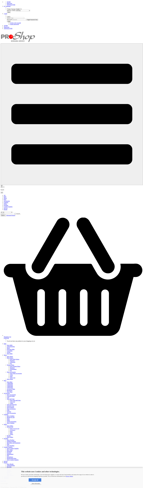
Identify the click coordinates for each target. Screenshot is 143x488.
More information (36, 483)
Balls (5, 196)
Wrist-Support (10, 407)
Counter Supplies (8, 206)
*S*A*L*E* (10, 427)
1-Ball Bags (10, 383)
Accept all (35, 480)
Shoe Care (12, 377)
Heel (11, 376)
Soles (11, 375)
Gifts (8, 410)
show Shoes (10, 356)
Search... (18, 213)
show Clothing (10, 416)
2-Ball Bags (10, 384)
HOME (9, 2)
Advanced (12, 362)
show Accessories (11, 394)
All (4, 195)
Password (9, 19)
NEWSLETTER (11, 4)
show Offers (10, 426)
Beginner (12, 360)
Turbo (11, 403)
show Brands (10, 464)
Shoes (5, 198)
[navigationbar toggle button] (72, 114)
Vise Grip (12, 401)
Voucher (9, 411)
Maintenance (10, 454)
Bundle (9, 435)
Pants (8, 418)
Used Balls (9, 350)
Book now (9, 3)
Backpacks (9, 390)
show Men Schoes (14, 359)
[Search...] (2, 192)
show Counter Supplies (13, 448)
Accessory (12, 430)
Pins (8, 455)
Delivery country (18, 10)
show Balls (10, 345)
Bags (5, 199)
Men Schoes (10, 358)
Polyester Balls (10, 349)
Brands (5, 209)
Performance (13, 369)
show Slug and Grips (15, 400)
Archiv (8, 352)
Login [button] (5, 13)
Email (8, 18)
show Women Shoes (15, 366)
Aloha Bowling (11, 346)
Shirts (8, 420)
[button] (7, 6)
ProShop (6, 205)
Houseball (9, 451)
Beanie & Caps (11, 417)
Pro (11, 363)
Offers (5, 204)
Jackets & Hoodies (11, 421)
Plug (8, 444)
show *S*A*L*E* (14, 428)
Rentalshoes (10, 457)
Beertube (9, 467)
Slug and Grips (10, 399)
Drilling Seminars (11, 441)
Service (6, 208)
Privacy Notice (69, 476)
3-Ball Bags (10, 386)
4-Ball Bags (10, 387)
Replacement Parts (11, 458)
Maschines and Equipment (13, 442)
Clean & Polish (11, 396)
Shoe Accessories (11, 372)
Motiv (8, 348)
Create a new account (15, 23)
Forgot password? (14, 24)
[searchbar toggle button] (3, 187)
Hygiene (9, 452)
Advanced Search (10, 215)
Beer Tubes (10, 450)
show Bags (9, 382)
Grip (8, 397)
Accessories (7, 201)
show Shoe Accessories (16, 373)
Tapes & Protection (12, 404)
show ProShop (10, 440)
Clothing (6, 202)
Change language (14, 9)
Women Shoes (10, 365)
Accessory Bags (11, 389)
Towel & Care (10, 406)
